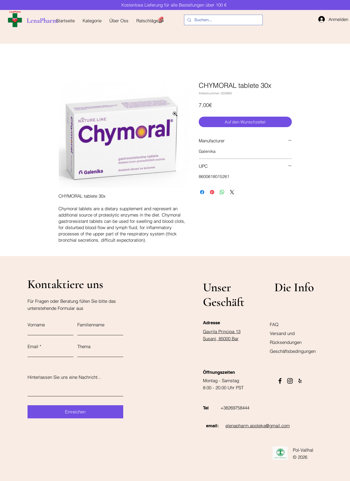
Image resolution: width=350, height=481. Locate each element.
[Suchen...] (222, 20)
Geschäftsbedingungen (293, 351)
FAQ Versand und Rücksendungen (285, 333)
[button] (92, 20)
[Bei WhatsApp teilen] (222, 192)
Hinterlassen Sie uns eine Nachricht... (64, 377)
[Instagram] (290, 381)
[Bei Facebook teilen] (202, 192)
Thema (83, 346)
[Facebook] (280, 381)
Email (33, 346)
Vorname (36, 324)
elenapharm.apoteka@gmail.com (257, 425)
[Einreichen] (75, 411)
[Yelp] (300, 381)
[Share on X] (232, 192)
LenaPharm (42, 21)
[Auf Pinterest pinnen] (212, 192)
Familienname (90, 324)
